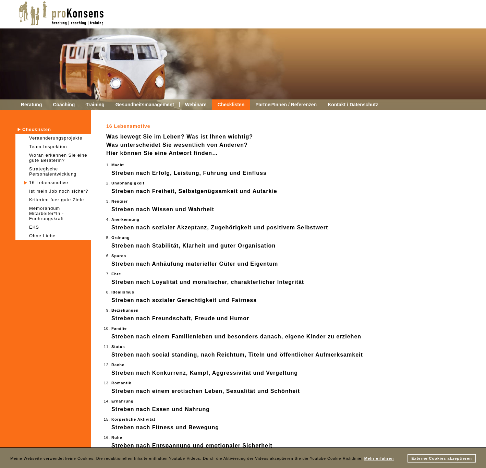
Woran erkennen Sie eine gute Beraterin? (58, 158)
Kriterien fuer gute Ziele (56, 199)
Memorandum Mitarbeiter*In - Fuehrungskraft (46, 213)
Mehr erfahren (379, 458)
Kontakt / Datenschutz (353, 104)
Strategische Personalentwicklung (52, 171)
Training (95, 104)
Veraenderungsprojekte (55, 138)
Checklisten (231, 104)
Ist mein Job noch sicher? (58, 191)
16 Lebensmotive (48, 182)
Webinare (196, 104)
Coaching (64, 104)
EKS (34, 227)
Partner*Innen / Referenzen (286, 104)
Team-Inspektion (48, 146)
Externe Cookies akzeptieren (441, 458)
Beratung (31, 104)
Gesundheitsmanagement (145, 104)
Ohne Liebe (42, 235)
